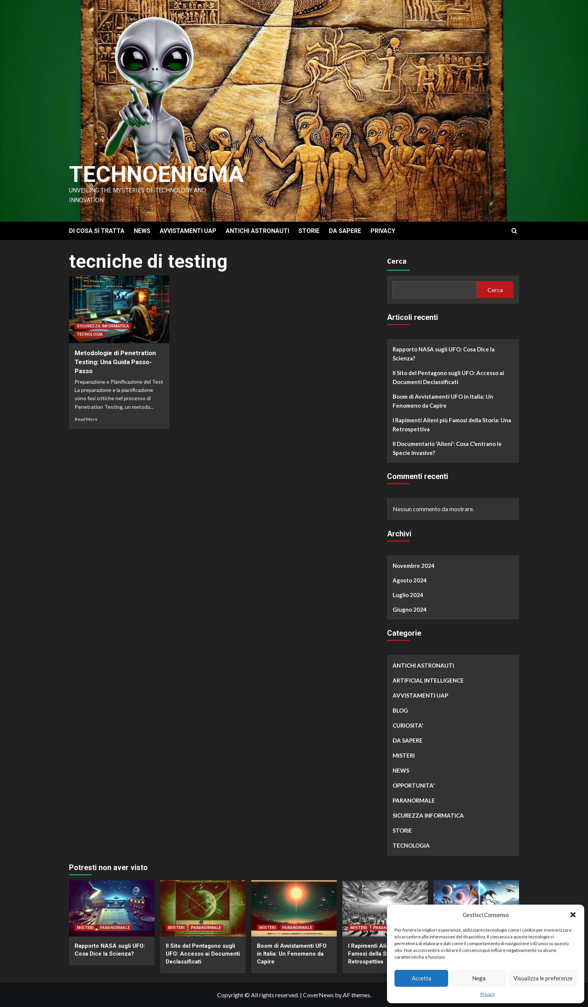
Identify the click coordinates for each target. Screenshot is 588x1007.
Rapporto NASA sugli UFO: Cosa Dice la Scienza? (444, 354)
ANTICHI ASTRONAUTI (257, 230)
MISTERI (404, 755)
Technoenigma (156, 174)
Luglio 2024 (408, 594)
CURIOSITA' (408, 725)
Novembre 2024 (414, 565)
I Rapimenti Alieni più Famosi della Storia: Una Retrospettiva (452, 424)
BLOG (400, 710)
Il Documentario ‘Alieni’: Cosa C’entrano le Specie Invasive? (447, 448)
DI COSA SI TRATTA (96, 230)
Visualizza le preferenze (543, 978)
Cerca (396, 261)
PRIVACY (382, 230)
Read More (86, 419)
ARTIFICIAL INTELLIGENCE (428, 680)
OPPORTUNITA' (414, 785)
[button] (573, 914)
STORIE (309, 230)
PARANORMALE (414, 800)
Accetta (421, 978)
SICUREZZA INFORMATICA (103, 326)
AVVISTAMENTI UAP (188, 230)
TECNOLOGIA (90, 334)
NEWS (142, 230)
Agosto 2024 (410, 580)
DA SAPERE (345, 230)
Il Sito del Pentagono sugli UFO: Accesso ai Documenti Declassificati (448, 377)
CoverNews (318, 994)
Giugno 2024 (410, 609)
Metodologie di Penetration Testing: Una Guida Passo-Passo (115, 362)
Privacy (487, 994)
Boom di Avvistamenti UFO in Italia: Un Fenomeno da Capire (443, 401)
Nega (479, 978)
